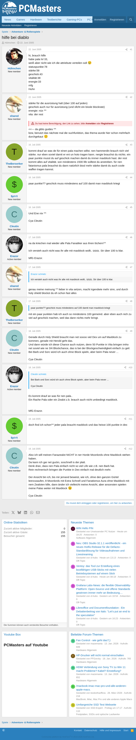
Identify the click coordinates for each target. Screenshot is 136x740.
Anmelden (91, 123)
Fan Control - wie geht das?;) (93, 640)
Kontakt (78, 730)
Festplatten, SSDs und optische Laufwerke (98, 714)
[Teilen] (126, 50)
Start (125, 730)
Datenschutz (90, 730)
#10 (130, 367)
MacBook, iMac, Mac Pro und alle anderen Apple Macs (104, 699)
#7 (131, 267)
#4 (131, 177)
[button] (3, 730)
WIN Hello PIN (84, 528)
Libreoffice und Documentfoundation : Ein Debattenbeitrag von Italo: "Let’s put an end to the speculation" (103, 611)
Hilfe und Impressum (110, 730)
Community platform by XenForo (68, 737)
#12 (130, 449)
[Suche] (130, 19)
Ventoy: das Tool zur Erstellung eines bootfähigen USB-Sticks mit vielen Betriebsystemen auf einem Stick (98, 569)
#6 (131, 237)
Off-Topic (80, 561)
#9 (131, 331)
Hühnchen (10, 42)
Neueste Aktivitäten (11, 25)
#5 (131, 207)
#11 (130, 419)
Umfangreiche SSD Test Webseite (96, 704)
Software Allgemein (86, 538)
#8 (131, 301)
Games (20, 19)
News (7, 19)
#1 (131, 49)
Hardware (36, 19)
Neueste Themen (82, 522)
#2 (131, 97)
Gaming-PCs (74, 19)
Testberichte (54, 19)
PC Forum (93, 19)
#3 (131, 145)
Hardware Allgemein (86, 650)
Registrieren (30, 25)
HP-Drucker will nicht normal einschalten (100, 655)
